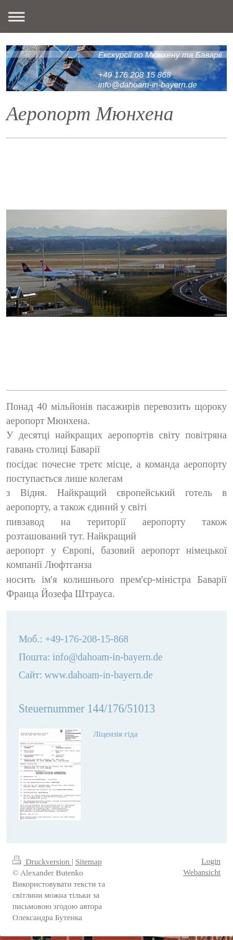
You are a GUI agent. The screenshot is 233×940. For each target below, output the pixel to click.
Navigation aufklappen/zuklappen (116, 16)
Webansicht (202, 857)
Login (211, 846)
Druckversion (41, 846)
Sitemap (88, 846)
